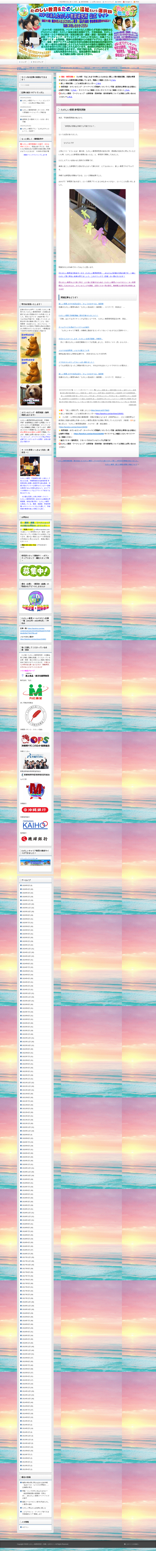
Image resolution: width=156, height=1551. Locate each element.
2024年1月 (26, 989)
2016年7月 (26, 1321)
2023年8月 (26, 1008)
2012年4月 (26, 1469)
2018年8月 (26, 1227)
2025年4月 (26, 934)
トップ (23, 62)
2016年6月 (26, 1324)
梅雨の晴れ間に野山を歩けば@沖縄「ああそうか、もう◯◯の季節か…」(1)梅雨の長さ (35, 1485)
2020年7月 (26, 1142)
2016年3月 (26, 1335)
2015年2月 (26, 1384)
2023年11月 (26, 997)
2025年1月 (26, 945)
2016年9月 (26, 1313)
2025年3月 (26, 937)
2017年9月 (26, 1268)
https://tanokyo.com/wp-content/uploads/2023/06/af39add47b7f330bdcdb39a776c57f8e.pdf (35, 630)
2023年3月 (26, 1027)
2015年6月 (26, 1369)
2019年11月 (26, 1172)
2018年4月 (26, 1242)
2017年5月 (26, 1283)
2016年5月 (26, 1328)
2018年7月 (26, 1231)
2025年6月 (26, 926)
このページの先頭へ (131, 1544)
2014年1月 (26, 1432)
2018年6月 (26, 1235)
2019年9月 (26, 1179)
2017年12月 (26, 1257)
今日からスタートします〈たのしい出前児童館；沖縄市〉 (81, 339)
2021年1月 (26, 1123)
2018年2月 (26, 1250)
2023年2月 (26, 1030)
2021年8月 (26, 1097)
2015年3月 (26, 1380)
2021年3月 (26, 1116)
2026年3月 (26, 893)
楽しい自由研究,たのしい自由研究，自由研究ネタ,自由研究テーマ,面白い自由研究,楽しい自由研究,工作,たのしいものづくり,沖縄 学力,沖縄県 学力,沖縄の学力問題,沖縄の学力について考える (97, 399)
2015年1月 (26, 1387)
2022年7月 (26, 1056)
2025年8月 (26, 919)
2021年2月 (26, 1120)
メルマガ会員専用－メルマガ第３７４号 (74, 350)
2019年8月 (26, 1183)
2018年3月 (26, 1246)
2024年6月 (26, 971)
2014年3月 (26, 1425)
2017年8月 (26, 1272)
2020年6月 (26, 1146)
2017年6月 (26, 1280)
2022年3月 (26, 1071)
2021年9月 (26, 1094)
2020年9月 (26, 1135)
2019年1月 (26, 1209)
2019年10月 (26, 1175)
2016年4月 (26, 1332)
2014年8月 (26, 1406)
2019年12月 (26, 1168)
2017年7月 (26, 1276)
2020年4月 (26, 1153)
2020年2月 (26, 1161)
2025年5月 (26, 930)
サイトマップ (38, 62)
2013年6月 (26, 1458)
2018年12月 (26, 1213)
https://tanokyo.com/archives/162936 (89, 434)
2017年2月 (26, 1294)
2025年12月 (26, 904)
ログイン (25, 1527)
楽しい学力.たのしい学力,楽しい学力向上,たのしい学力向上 (95, 396)
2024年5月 (26, 975)
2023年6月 (26, 1016)
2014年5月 (26, 1417)
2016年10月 (26, 1309)
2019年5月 (26, 1194)
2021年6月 (26, 1105)
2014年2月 (26, 1428)
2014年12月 (26, 1391)
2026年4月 (26, 889)
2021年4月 (26, 1112)
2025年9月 (26, 915)
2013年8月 (26, 1451)
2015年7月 (26, 1365)
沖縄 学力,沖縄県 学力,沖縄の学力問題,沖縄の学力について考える (107, 402)
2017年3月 (26, 1291)
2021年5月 (26, 1108)
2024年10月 (26, 956)
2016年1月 (26, 1343)
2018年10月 (26, 1220)
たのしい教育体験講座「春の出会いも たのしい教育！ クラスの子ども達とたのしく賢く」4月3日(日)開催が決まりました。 (98, 461)
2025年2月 (26, 941)
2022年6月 (26, 1060)
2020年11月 (26, 1131)
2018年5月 (26, 1239)
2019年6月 (26, 1190)
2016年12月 (26, 1302)
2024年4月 (26, 978)
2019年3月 (26, 1202)
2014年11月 (26, 1395)
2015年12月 (26, 1346)
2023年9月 (26, 1004)
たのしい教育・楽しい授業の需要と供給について (121, 464)
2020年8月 (26, 1138)
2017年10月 (26, 1265)
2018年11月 (26, 1216)
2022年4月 (26, 1068)
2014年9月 (26, 1402)
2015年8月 (26, 1361)
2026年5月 (26, 885)
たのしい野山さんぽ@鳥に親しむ (34, 1508)
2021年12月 (26, 1083)
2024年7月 (26, 967)
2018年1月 (26, 1254)
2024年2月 (26, 986)
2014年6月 (26, 1413)
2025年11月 (26, 908)
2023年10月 (26, 1001)
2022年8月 (26, 1053)
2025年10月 (26, 911)
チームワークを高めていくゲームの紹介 (74, 327)
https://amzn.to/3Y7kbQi (100, 410)
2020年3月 (26, 1157)
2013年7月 (26, 1454)
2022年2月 (26, 1075)
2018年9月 (26, 1224)
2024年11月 (26, 952)
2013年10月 (26, 1443)
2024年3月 (26, 982)
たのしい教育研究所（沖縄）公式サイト (42, 1544)
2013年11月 (26, 1440)
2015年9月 (26, 1358)
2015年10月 (26, 1354)
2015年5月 (26, 1373)
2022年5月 (26, 1064)
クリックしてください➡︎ (28, 858)
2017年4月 (26, 1287)
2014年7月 (26, 1410)
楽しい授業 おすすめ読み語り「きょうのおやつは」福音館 (81, 304)
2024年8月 (26, 963)
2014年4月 (26, 1421)
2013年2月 (26, 1465)
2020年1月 (26, 1164)
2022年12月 (26, 1038)
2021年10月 (26, 1090)
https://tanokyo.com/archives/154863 (33, 639)
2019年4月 (26, 1198)
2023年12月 (26, 993)
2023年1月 (26, 1034)
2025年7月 (26, 923)
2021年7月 (26, 1101)
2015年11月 (26, 1350)
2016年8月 (26, 1317)
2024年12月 (26, 949)
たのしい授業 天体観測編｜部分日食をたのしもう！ (78, 315)
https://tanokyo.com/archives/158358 (73, 427)
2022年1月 (26, 1079)
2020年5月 (26, 1149)
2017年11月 (26, 1261)
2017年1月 (26, 1298)
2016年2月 (26, 1339)
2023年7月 (26, 1012)
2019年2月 (26, 1205)
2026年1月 (26, 900)
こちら (113, 80)
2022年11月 (26, 1042)
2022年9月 (26, 1049)
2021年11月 (26, 1086)
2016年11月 (26, 1306)
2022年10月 (26, 1045)
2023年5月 (26, 1019)
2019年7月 (26, 1187)
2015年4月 (26, 1376)
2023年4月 (26, 1023)
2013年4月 (26, 1462)
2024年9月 (26, 960)
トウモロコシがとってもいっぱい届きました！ (76, 362)
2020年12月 (26, 1127)
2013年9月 (26, 1447)
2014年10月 (26, 1399)
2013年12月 (26, 1436)
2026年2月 (26, 897)
